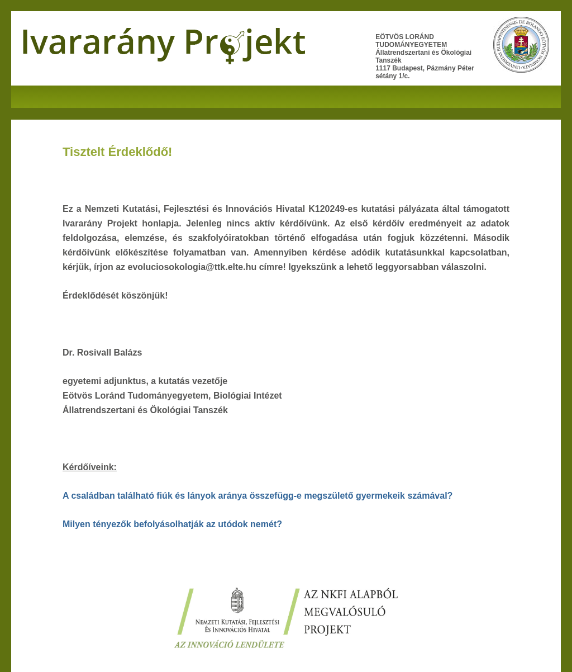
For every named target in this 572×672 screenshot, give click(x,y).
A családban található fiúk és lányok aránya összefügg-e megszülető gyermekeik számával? (257, 495)
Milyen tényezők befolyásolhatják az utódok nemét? (172, 524)
